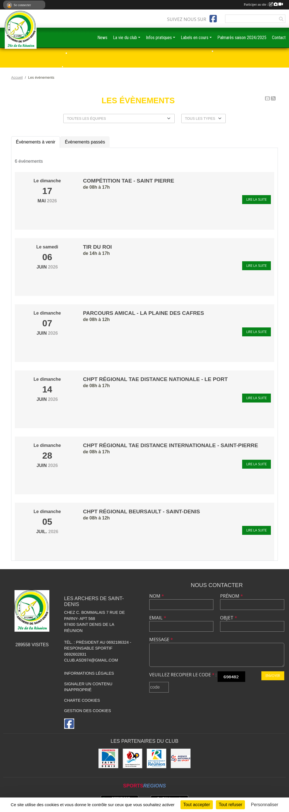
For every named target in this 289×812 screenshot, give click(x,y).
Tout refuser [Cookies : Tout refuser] (230, 804)
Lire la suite (256, 199)
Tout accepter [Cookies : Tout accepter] (196, 804)
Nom (156, 596)
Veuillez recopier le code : (182, 675)
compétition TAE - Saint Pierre (128, 181)
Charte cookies (82, 700)
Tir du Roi (97, 247)
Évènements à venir (35, 142)
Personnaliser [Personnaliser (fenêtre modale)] (264, 804)
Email (157, 618)
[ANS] (180, 758)
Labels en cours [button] (194, 37)
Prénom (231, 596)
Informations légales (89, 673)
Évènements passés (85, 142)
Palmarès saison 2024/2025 (241, 37)
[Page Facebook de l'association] (213, 19)
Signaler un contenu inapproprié (88, 687)
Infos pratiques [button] (159, 37)
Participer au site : (263, 4)
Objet (228, 618)
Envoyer (273, 675)
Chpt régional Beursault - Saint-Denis (141, 511)
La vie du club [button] (125, 37)
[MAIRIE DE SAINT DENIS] (108, 758)
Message (161, 639)
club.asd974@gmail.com (91, 660)
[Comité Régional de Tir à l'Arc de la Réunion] (132, 758)
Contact (279, 37)
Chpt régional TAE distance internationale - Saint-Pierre (170, 445)
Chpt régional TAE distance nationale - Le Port (155, 379)
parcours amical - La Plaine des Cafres (143, 313)
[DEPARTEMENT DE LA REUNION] (156, 758)
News (102, 37)
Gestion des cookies (87, 710)
